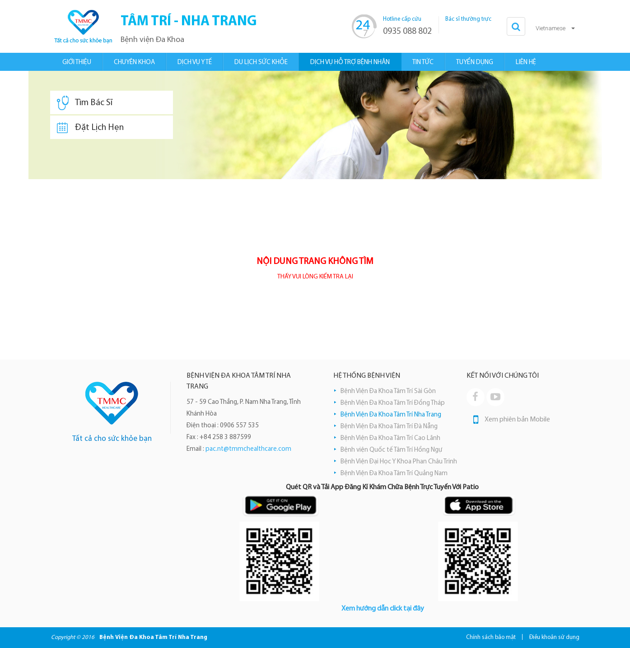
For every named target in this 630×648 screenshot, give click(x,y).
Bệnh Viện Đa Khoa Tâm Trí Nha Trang (391, 415)
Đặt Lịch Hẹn (90, 127)
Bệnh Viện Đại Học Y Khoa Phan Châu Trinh (399, 461)
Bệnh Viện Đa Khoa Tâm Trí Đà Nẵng (389, 426)
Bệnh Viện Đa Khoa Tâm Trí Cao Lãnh (390, 438)
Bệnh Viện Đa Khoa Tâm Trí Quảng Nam (394, 473)
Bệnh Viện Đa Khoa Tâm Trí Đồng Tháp (393, 403)
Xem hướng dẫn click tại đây (382, 608)
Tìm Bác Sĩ (84, 103)
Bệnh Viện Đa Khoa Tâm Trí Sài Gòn (388, 391)
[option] (315, 125)
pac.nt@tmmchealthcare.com (248, 449)
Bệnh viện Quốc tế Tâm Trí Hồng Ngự (391, 450)
